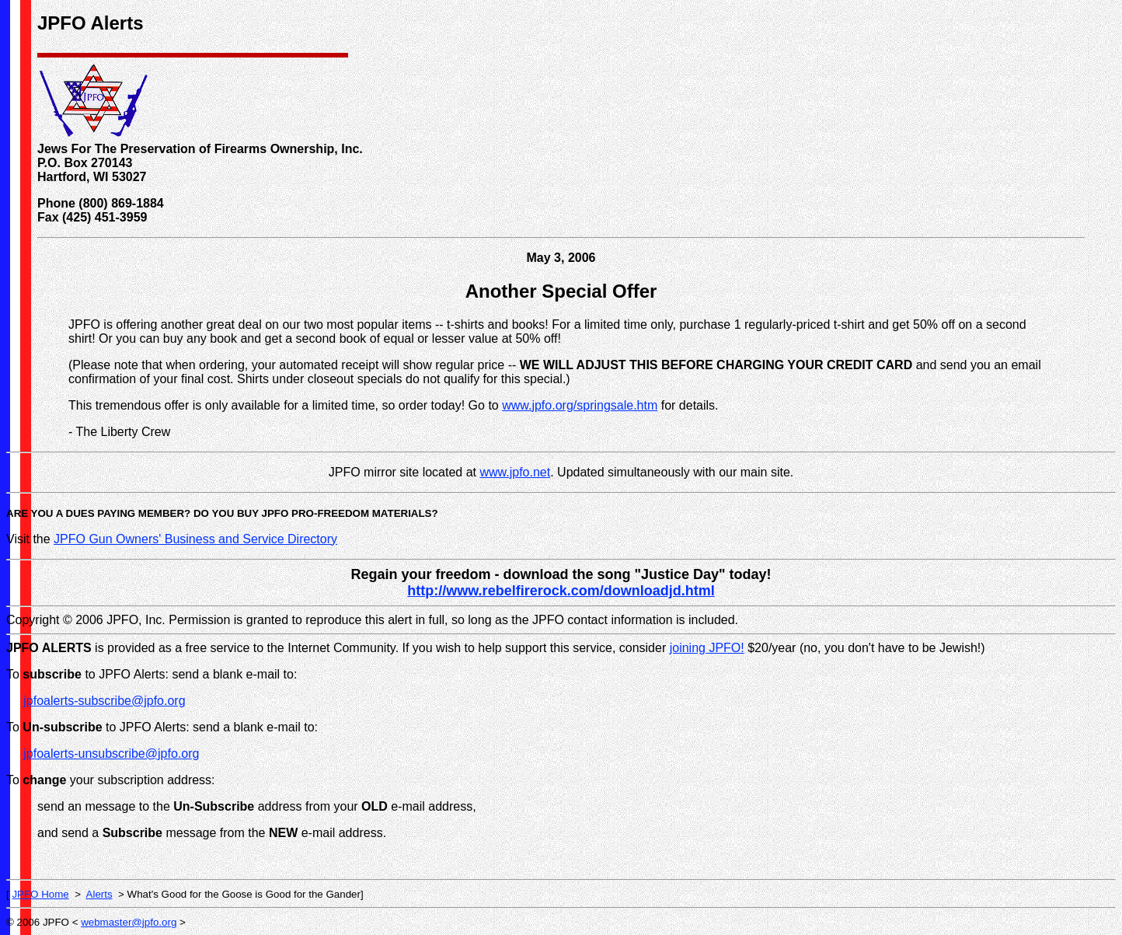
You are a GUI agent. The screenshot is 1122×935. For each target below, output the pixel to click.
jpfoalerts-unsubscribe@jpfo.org (111, 753)
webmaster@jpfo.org (128, 922)
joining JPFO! (707, 647)
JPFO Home (40, 894)
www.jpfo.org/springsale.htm (579, 405)
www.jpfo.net (514, 472)
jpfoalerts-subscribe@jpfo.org (104, 700)
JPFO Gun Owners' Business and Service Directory (195, 539)
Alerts (99, 894)
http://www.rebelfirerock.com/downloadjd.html (560, 590)
